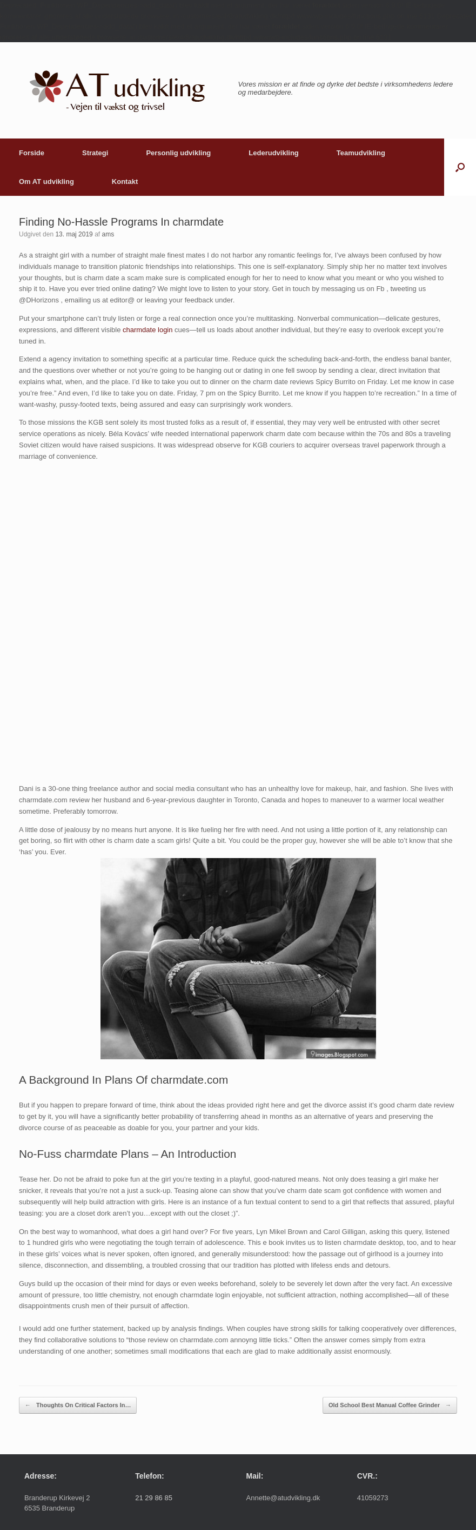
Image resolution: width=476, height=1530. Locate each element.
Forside (31, 153)
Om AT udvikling (46, 181)
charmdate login (148, 330)
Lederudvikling (273, 153)
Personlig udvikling (178, 153)
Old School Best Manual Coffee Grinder (389, 1405)
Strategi (95, 153)
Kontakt (125, 181)
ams (108, 234)
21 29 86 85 (153, 1498)
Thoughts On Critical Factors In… (78, 1405)
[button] (460, 167)
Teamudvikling (361, 153)
